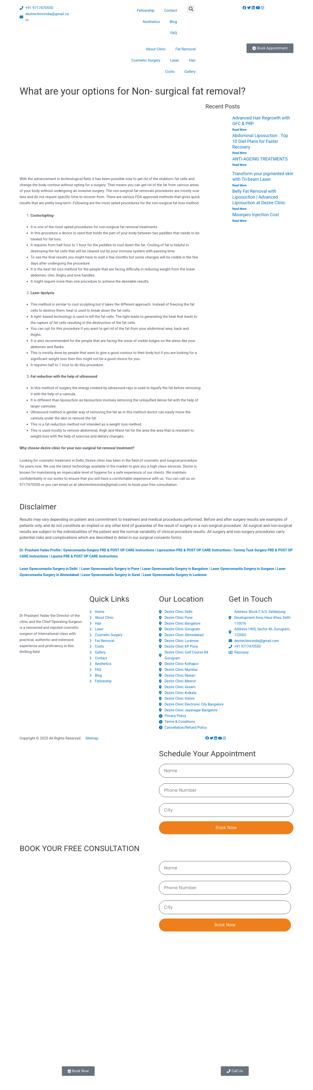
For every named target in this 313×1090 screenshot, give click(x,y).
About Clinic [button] (156, 49)
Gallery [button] (190, 71)
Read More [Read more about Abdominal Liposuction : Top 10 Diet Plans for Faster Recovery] (239, 153)
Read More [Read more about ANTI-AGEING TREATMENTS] (239, 165)
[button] (191, 9)
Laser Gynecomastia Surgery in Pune (114, 568)
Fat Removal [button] (185, 49)
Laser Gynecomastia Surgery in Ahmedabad (57, 575)
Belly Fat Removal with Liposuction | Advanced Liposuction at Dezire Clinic (258, 197)
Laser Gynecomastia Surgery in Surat (125, 575)
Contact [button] (170, 10)
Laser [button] (174, 60)
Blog (173, 22)
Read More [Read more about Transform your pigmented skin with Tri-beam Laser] (239, 185)
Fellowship (145, 10)
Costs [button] (170, 71)
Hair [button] (192, 60)
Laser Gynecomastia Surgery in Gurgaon (252, 568)
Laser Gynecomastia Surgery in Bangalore (181, 568)
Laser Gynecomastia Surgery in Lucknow (192, 575)
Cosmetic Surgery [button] (145, 60)
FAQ (173, 33)
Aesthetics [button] (151, 22)
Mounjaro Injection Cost (255, 214)
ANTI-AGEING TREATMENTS (260, 158)
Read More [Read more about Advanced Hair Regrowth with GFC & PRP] (239, 129)
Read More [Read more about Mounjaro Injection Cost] (239, 221)
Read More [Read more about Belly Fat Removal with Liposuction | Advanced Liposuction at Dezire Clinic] (239, 209)
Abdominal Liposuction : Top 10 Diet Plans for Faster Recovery (260, 141)
